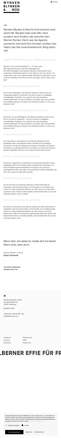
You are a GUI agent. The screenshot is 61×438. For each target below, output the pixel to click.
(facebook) (7, 343)
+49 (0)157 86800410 (12, 267)
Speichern (28, 432)
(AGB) (25, 340)
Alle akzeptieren (14, 432)
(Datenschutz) (27, 338)
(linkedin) (7, 340)
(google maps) (9, 308)
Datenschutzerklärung (36, 421)
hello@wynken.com (11, 316)
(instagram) (7, 338)
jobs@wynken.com (11, 269)
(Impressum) (27, 343)
